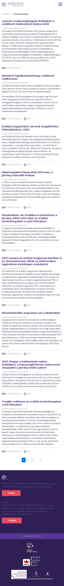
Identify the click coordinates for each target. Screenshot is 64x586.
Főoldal (5, 14)
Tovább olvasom (13, 68)
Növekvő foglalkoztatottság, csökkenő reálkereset (28, 77)
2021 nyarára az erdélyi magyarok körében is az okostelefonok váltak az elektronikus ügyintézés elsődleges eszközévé (32, 261)
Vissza (11, 493)
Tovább (12, 520)
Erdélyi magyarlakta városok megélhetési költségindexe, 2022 (30, 128)
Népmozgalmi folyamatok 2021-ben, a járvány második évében (27, 174)
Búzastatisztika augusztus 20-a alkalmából (31, 312)
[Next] (40, 460)
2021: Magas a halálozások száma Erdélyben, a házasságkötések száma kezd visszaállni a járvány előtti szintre (31, 364)
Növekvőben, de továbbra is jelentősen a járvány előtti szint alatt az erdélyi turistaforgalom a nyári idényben (29, 218)
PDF (29, 118)
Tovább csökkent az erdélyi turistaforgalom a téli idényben (31, 403)
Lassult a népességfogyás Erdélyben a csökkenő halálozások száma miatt (28, 23)
